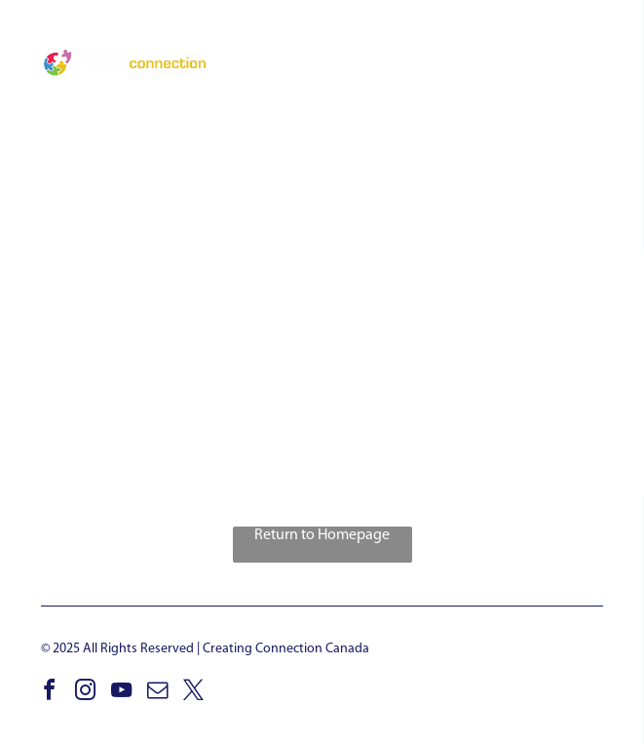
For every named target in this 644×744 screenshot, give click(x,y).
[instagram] (84, 693)
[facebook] (48, 693)
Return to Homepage (322, 535)
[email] (156, 693)
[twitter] (192, 693)
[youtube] (120, 693)
